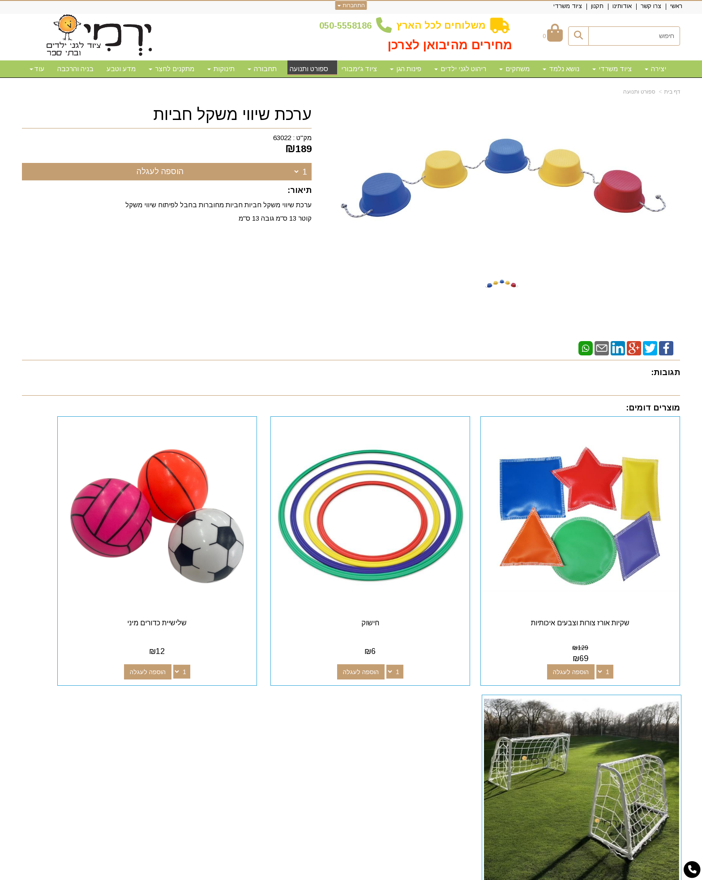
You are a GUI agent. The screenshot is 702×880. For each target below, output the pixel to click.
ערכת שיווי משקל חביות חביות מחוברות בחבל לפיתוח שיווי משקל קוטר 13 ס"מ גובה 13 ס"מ (218, 211)
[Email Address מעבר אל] (406, 689)
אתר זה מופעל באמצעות (351, 872)
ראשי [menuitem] (676, 6)
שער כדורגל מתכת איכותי (99, 577)
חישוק (435, 577)
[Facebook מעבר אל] (449, 689)
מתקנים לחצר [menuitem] (171, 69)
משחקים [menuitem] (514, 69)
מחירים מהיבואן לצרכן (450, 45)
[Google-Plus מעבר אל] (435, 689)
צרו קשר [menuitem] (651, 6)
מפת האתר (654, 673)
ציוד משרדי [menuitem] (567, 6)
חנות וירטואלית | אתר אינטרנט (293, 871)
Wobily (379, 871)
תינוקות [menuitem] (221, 69)
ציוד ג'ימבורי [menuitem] (359, 69)
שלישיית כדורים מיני (267, 577)
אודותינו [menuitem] (622, 6)
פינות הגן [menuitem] (405, 69)
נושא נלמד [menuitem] (561, 69)
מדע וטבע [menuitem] (121, 69)
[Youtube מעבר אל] (420, 689)
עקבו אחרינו (428, 673)
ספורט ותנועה (639, 92)
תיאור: (299, 190)
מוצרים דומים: (653, 407)
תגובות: (665, 372)
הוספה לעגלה (160, 171)
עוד (37, 69)
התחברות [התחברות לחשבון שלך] (351, 5)
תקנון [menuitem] (597, 6)
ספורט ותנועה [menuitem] (309, 69)
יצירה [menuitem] (655, 69)
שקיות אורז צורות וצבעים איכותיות (603, 577)
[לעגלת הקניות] (552, 36)
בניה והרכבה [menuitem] (75, 69)
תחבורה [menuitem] (262, 69)
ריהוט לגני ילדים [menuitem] (460, 69)
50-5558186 (348, 25)
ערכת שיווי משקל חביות (232, 115)
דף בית (672, 92)
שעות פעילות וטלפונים (181, 673)
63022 (282, 137)
